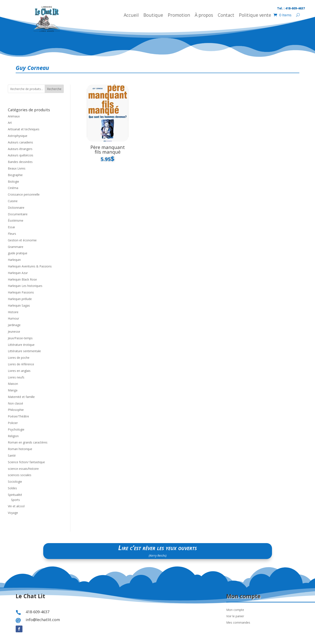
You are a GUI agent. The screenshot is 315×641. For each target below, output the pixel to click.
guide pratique (17, 253)
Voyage (13, 513)
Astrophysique (17, 136)
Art (10, 123)
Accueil (131, 16)
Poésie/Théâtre (18, 416)
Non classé (15, 403)
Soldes (12, 488)
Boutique (153, 16)
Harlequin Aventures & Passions (30, 266)
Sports (15, 500)
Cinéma (13, 188)
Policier (13, 423)
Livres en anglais (19, 371)
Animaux (14, 116)
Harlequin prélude (20, 299)
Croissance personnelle (24, 194)
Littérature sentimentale (24, 351)
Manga (12, 390)
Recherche (54, 89)
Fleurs (12, 234)
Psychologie (16, 429)
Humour (13, 318)
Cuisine (13, 201)
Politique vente (255, 16)
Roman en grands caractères (27, 442)
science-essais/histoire (23, 469)
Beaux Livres (16, 168)
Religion (13, 436)
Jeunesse (14, 332)
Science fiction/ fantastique (26, 462)
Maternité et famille (21, 397)
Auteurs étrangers (20, 149)
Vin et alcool (16, 506)
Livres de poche (18, 358)
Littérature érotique (21, 345)
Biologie (13, 181)
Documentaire (18, 214)
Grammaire (15, 247)
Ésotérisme (15, 220)
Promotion (179, 16)
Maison (13, 384)
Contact (226, 16)
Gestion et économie (22, 240)
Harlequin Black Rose (22, 279)
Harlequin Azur (18, 273)
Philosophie (16, 410)
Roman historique (20, 449)
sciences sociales (19, 475)
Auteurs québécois (20, 155)
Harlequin (14, 260)
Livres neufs (16, 377)
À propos (204, 16)
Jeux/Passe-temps (20, 338)
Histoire (13, 312)
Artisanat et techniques (23, 129)
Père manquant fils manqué (107, 149)
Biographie (15, 175)
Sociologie (15, 482)
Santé (12, 455)
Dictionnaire (16, 208)
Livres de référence (21, 364)
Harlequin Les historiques (25, 286)
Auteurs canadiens (20, 142)
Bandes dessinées (20, 162)
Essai (11, 227)
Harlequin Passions (21, 292)
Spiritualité (15, 495)
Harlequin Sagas (19, 305)
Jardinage (14, 325)
